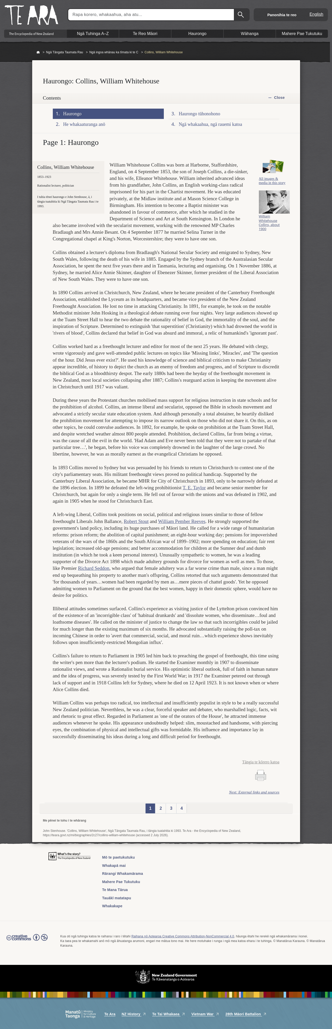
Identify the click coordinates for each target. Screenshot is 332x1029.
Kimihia (241, 14)
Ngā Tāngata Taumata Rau (64, 52)
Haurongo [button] (197, 33)
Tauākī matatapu (116, 898)
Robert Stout (136, 521)
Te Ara (109, 1014)
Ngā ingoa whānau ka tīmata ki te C (113, 52)
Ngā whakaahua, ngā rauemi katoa (210, 124)
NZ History (134, 1014)
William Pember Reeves (182, 521)
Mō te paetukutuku (118, 857)
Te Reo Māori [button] (145, 33)
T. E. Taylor (194, 487)
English (317, 14)
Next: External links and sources (254, 792)
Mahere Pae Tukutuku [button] (302, 33)
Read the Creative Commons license (27, 941)
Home (38, 52)
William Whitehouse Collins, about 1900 (269, 229)
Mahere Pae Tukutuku (121, 882)
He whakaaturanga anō (84, 124)
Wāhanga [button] (250, 33)
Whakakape (112, 906)
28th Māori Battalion (246, 1014)
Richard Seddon (93, 568)
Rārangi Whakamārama (122, 873)
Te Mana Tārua (115, 890)
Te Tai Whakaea (168, 1014)
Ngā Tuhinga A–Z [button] (93, 33)
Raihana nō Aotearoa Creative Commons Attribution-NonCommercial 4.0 (182, 936)
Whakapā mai (114, 866)
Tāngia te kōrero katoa (260, 762)
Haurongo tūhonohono (199, 113)
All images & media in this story (272, 186)
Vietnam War (205, 1014)
